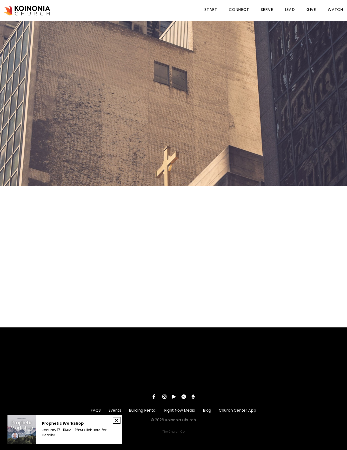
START (210, 10)
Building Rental (142, 410)
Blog (207, 410)
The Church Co (173, 431)
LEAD (290, 10)
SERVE (267, 10)
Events (114, 410)
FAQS (96, 410)
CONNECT (239, 10)
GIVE (311, 10)
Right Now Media (179, 410)
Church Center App (237, 410)
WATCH (335, 10)
